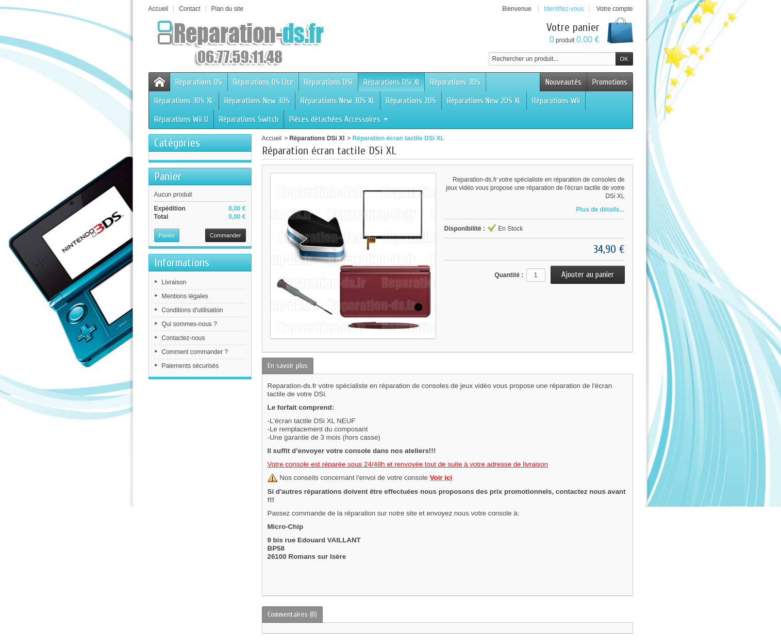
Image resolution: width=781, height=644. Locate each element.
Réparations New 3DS (257, 100)
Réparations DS (198, 82)
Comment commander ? (195, 352)
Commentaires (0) (292, 614)
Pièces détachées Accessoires (339, 119)
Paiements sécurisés (190, 365)
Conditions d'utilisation (192, 310)
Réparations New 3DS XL (338, 100)
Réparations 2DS (411, 100)
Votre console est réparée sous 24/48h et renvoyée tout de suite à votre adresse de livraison (408, 464)
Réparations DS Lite (263, 82)
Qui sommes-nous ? (189, 324)
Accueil (272, 138)
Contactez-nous (183, 338)
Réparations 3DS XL (183, 100)
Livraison (174, 282)
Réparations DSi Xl (391, 82)
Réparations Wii (556, 100)
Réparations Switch (248, 119)
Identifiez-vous (564, 8)
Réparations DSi (328, 82)
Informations (181, 262)
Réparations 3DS (455, 82)
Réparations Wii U (181, 119)
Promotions (609, 82)
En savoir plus (288, 365)
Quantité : (508, 275)
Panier (167, 176)
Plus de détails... (600, 209)
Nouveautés (563, 82)
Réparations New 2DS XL (484, 100)
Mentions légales (185, 296)
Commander (225, 235)
